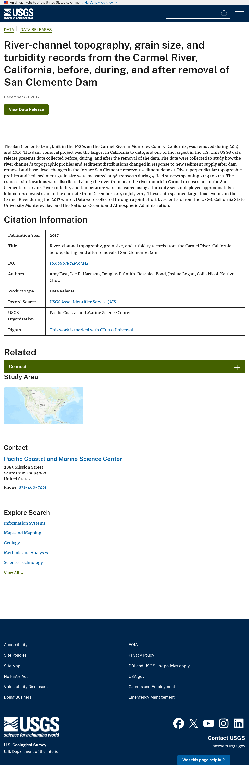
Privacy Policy (141, 655)
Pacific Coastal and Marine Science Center (63, 458)
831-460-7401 (32, 487)
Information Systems (24, 523)
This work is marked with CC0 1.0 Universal (91, 330)
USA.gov (136, 676)
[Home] (18, 18)
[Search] (225, 14)
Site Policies (15, 655)
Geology (12, 542)
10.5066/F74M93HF (69, 263)
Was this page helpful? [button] (203, 760)
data (9, 30)
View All (13, 572)
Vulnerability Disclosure (26, 687)
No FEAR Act (16, 676)
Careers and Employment (152, 687)
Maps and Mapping (22, 532)
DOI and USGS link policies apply (159, 666)
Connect (18, 366)
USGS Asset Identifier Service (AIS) (84, 302)
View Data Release (26, 109)
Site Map (12, 666)
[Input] (198, 14)
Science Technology (23, 562)
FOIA (133, 645)
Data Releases (36, 30)
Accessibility (16, 645)
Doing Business (18, 697)
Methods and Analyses (26, 552)
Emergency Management (152, 697)
